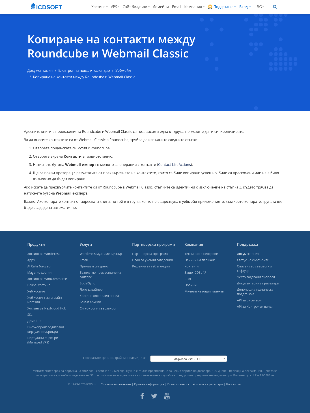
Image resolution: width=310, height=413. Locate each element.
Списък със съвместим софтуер (254, 268)
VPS (115, 6)
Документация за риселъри (258, 283)
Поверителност (178, 384)
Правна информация (149, 384)
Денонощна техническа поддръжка (255, 291)
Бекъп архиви (90, 302)
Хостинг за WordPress (43, 254)
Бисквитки (233, 384)
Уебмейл (123, 70)
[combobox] (188, 359)
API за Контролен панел (255, 306)
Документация (40, 70)
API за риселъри (249, 300)
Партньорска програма (150, 254)
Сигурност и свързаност (98, 308)
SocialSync (87, 283)
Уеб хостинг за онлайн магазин (44, 299)
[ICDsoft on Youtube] (167, 396)
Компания (194, 6)
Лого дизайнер (91, 289)
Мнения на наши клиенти (204, 291)
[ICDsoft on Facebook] (142, 396)
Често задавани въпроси (256, 277)
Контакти (192, 266)
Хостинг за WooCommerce (47, 279)
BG (260, 6)
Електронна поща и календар (84, 70)
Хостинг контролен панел (99, 296)
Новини (190, 285)
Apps (31, 260)
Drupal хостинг (38, 285)
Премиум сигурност (95, 266)
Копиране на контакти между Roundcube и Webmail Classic (111, 46)
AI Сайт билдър (39, 266)
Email (176, 6)
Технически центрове (201, 254)
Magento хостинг (40, 272)
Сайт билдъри (136, 6)
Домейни (161, 6)
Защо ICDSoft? (195, 272)
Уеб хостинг (36, 291)
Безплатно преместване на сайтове (100, 274)
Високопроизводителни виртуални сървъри (45, 329)
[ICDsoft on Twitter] (154, 396)
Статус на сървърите (253, 260)
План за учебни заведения (152, 260)
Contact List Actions (174, 164)
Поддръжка (222, 6)
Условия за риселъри (208, 384)
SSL (29, 314)
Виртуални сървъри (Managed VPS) (42, 340)
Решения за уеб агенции (151, 266)
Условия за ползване (116, 384)
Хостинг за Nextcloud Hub (46, 308)
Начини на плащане (200, 260)
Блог (188, 279)
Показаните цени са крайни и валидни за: (115, 358)
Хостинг (99, 6)
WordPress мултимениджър (101, 254)
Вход (245, 6)
